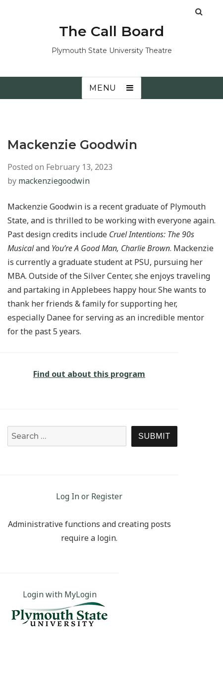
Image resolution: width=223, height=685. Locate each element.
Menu (102, 88)
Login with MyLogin (60, 594)
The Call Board (111, 31)
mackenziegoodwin (54, 180)
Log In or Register (89, 496)
